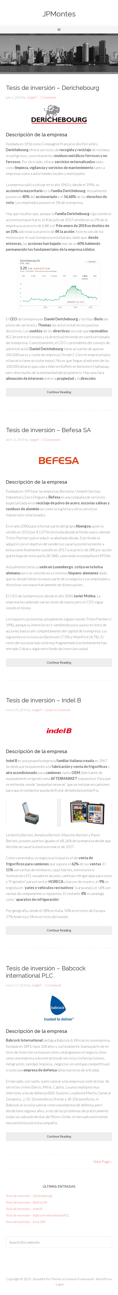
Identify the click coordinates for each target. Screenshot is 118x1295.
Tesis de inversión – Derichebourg (52, 87)
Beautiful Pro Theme (47, 1279)
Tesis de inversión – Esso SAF (26, 1222)
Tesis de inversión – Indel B (43, 700)
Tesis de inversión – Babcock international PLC (46, 972)
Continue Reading (59, 392)
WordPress (104, 1279)
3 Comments (51, 439)
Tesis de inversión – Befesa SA (48, 430)
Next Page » (103, 1161)
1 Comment (48, 97)
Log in (60, 1284)
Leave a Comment (57, 710)
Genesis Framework (80, 1279)
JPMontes (59, 14)
